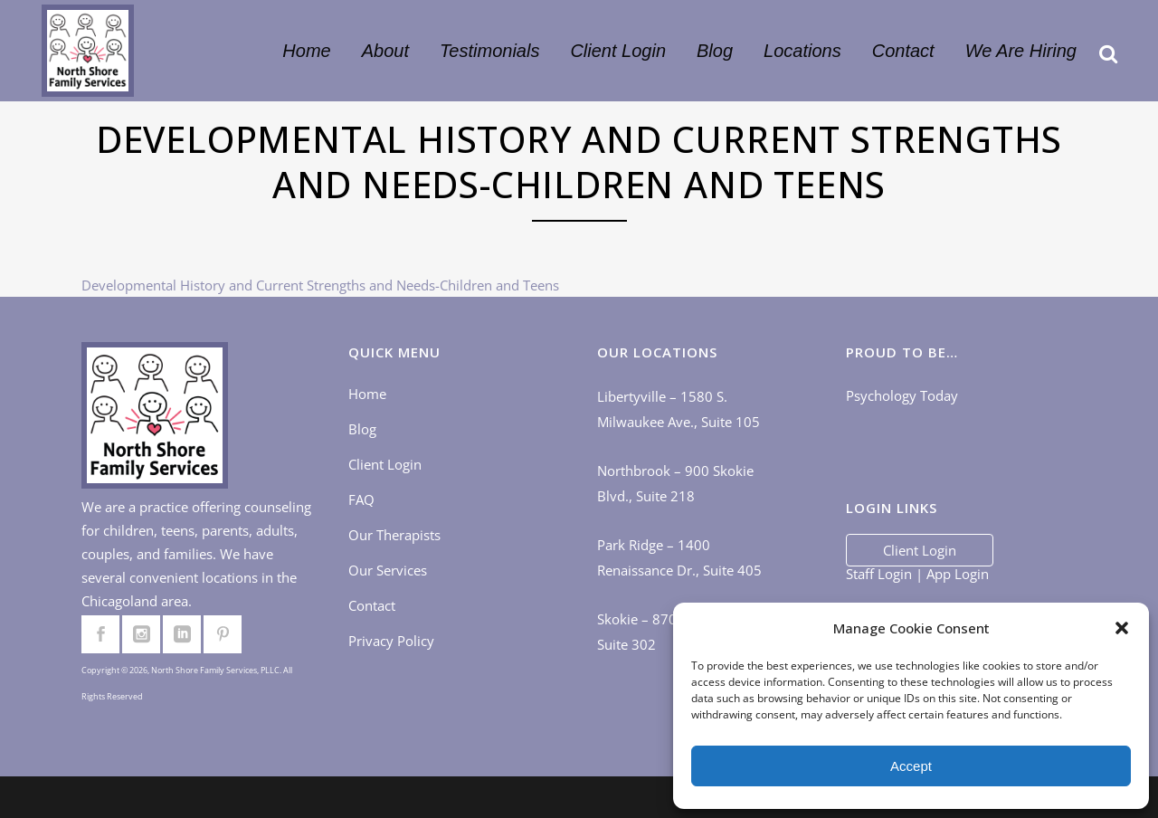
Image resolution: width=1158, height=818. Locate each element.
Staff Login (879, 574)
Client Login (385, 464)
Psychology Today (902, 395)
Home (367, 394)
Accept (911, 766)
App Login (957, 574)
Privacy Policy (391, 641)
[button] (1122, 628)
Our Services (387, 570)
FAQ (361, 499)
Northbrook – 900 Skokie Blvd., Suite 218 (675, 483)
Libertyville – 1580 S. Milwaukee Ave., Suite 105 (678, 409)
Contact (371, 605)
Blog (362, 429)
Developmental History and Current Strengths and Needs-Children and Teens (320, 285)
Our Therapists (394, 535)
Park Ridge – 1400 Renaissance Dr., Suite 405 (679, 557)
